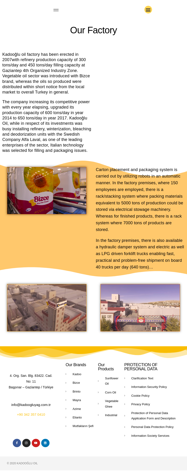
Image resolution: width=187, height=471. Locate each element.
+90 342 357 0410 (31, 415)
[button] (148, 9)
